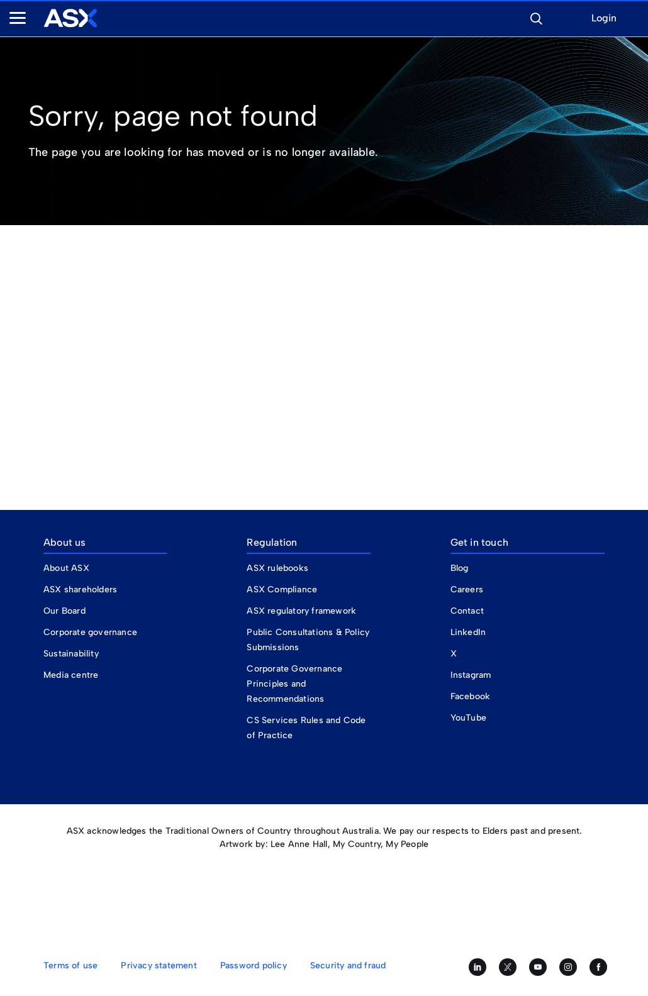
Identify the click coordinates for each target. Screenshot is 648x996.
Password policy (253, 965)
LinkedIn (468, 632)
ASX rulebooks (277, 568)
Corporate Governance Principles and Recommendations (294, 683)
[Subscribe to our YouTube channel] (538, 967)
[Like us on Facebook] (598, 967)
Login (604, 18)
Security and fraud (348, 965)
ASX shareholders (81, 589)
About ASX (66, 568)
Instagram (470, 675)
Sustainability (71, 653)
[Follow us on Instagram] (568, 967)
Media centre (70, 675)
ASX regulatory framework (301, 611)
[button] (536, 17)
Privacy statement (158, 965)
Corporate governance (90, 632)
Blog (459, 568)
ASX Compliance (282, 589)
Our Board (64, 611)
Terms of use (70, 965)
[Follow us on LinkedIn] (477, 967)
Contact (467, 611)
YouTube (468, 717)
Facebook (470, 696)
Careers (466, 589)
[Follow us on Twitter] (508, 967)
